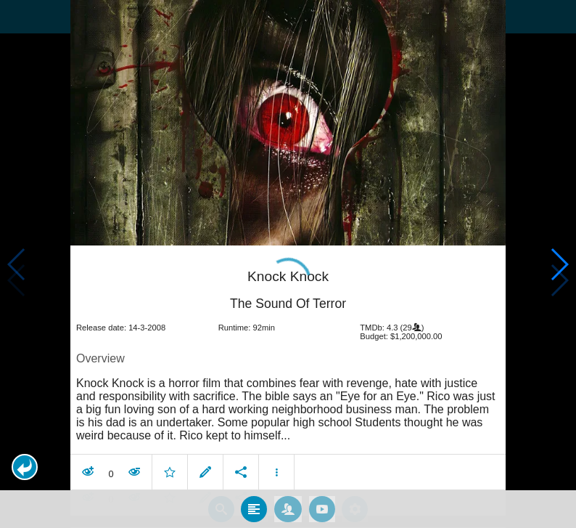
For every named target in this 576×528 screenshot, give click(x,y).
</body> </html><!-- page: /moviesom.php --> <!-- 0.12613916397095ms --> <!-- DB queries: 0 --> (288, 264)
